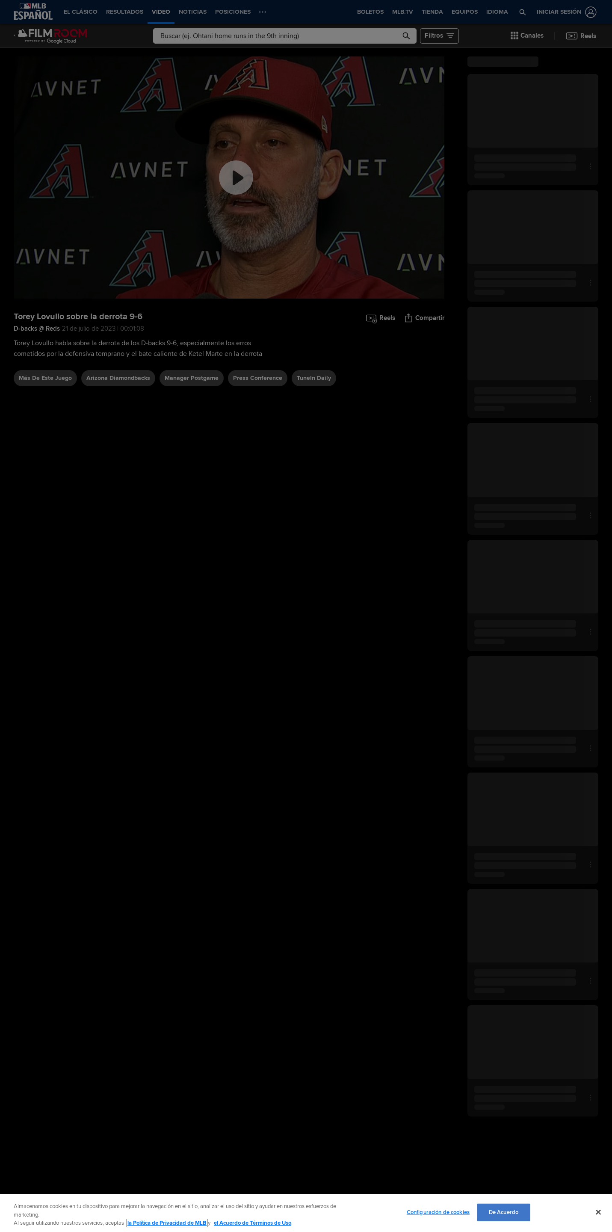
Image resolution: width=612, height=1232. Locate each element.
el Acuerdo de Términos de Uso (252, 1223)
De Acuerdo (503, 1211)
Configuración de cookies (438, 1211)
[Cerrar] (598, 1211)
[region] (306, 1213)
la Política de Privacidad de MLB (167, 1223)
